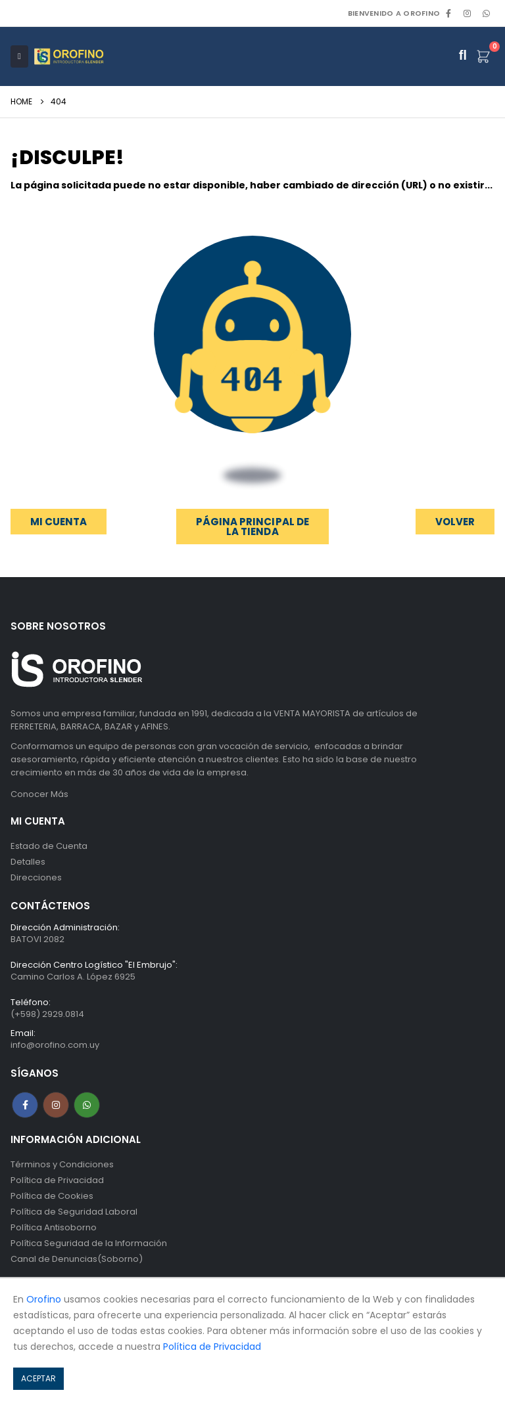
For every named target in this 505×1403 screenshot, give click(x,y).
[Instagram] (467, 13)
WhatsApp (485, 13)
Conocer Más (39, 794)
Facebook (25, 1105)
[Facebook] (448, 13)
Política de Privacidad (57, 1180)
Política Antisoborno (54, 1227)
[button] (455, 521)
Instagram (56, 1105)
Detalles (28, 861)
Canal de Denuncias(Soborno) (77, 1259)
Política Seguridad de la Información (89, 1243)
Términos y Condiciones (62, 1164)
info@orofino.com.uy (55, 1045)
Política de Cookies (52, 1196)
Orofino (43, 1299)
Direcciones (36, 877)
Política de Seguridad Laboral (74, 1211)
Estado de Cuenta (49, 846)
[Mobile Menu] (19, 56)
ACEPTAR (38, 1378)
